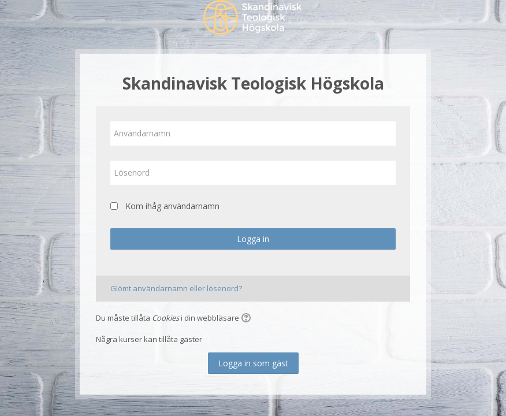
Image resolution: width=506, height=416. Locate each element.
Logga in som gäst (253, 363)
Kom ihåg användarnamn (172, 205)
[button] (248, 319)
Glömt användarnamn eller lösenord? (176, 288)
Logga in (253, 238)
